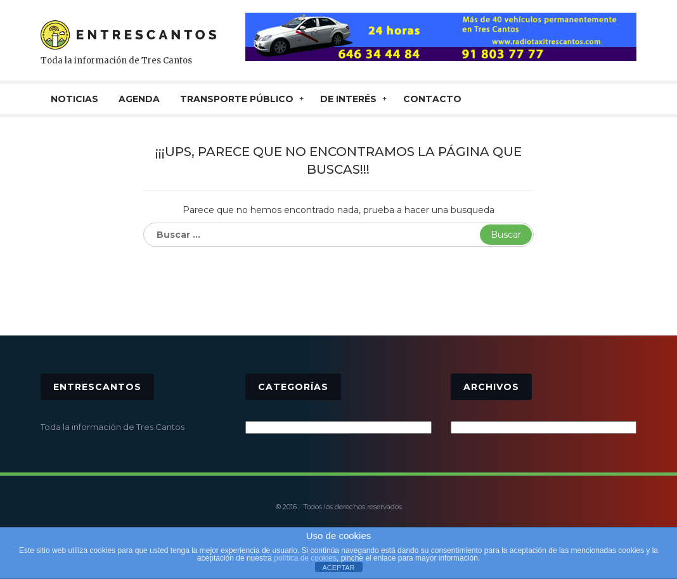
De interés (348, 99)
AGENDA (139, 99)
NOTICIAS (74, 99)
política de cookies (305, 558)
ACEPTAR (338, 567)
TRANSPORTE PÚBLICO (236, 99)
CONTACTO (432, 99)
